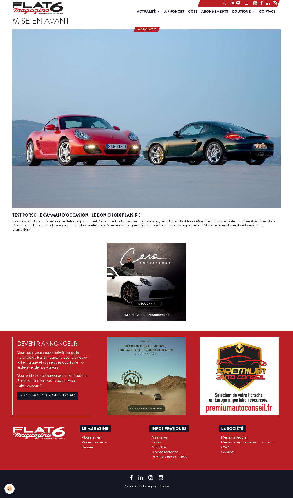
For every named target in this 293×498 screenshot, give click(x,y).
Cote (195, 11)
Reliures (87, 447)
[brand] (37, 8)
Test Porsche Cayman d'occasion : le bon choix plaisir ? (76, 215)
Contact (269, 11)
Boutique (244, 11)
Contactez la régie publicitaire (47, 396)
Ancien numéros (94, 442)
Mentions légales (234, 437)
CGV (225, 447)
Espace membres (165, 452)
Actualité (149, 11)
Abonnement (92, 437)
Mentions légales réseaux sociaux (247, 442)
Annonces (176, 11)
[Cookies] (9, 489)
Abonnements (217, 11)
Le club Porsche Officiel (169, 457)
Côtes (156, 442)
